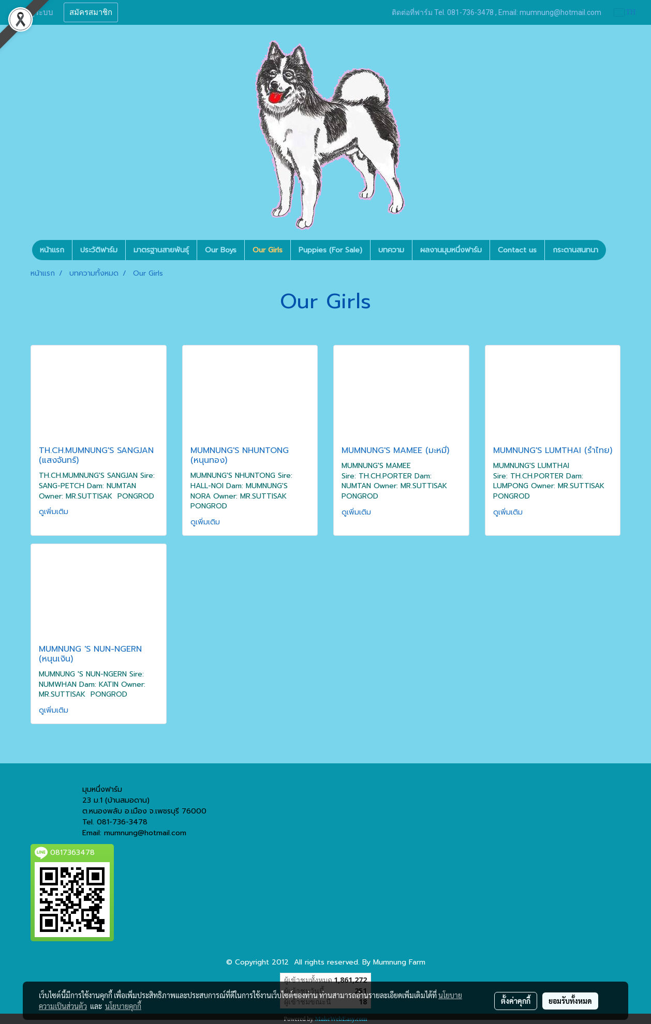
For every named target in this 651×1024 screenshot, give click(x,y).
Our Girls (268, 250)
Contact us (517, 250)
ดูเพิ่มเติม (55, 511)
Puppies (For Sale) (330, 250)
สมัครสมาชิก (90, 12)
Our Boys (220, 250)
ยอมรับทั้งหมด (570, 1000)
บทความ (391, 250)
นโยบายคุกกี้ (123, 1006)
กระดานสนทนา (575, 250)
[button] (615, 250)
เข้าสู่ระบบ (35, 12)
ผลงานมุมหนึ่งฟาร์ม (451, 250)
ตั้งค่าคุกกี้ (515, 1000)
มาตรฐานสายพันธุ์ (161, 250)
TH (624, 12)
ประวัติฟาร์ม (98, 250)
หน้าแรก (52, 250)
